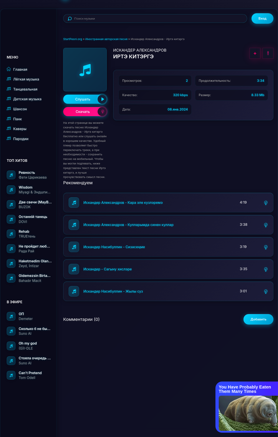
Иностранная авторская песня (106, 39)
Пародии (17, 138)
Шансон (17, 109)
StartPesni (32, 23)
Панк (14, 119)
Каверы (16, 128)
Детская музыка (24, 99)
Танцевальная (22, 89)
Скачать (91, 111)
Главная (17, 69)
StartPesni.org (72, 39)
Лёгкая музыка (23, 79)
